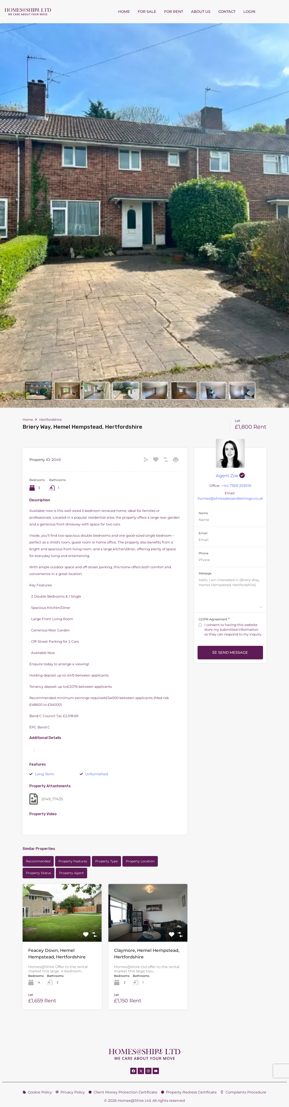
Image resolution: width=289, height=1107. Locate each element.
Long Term (44, 774)
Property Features (72, 861)
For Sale (147, 11)
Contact (226, 11)
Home (124, 11)
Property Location (140, 861)
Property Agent (71, 873)
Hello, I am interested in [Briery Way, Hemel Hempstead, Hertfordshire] (230, 593)
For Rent (173, 11)
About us (200, 11)
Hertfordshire (50, 420)
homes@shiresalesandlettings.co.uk (230, 498)
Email (203, 533)
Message (205, 573)
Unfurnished (96, 774)
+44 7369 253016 (236, 485)
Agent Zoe (230, 475)
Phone (203, 553)
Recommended (38, 861)
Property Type (106, 861)
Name (203, 513)
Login (249, 11)
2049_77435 (46, 799)
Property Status (38, 873)
